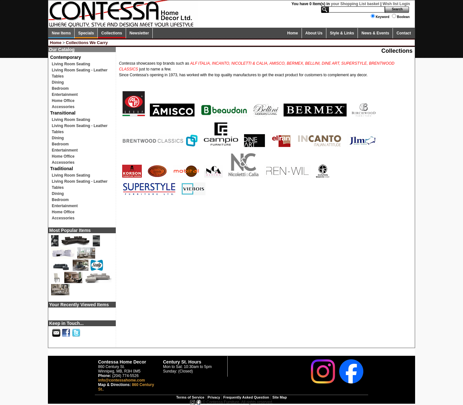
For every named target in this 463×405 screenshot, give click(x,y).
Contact (403, 33)
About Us (313, 33)
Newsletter (139, 33)
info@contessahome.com (121, 380)
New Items (61, 33)
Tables (58, 76)
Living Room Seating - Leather (79, 70)
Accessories (63, 107)
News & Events (375, 33)
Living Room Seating (71, 64)
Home (292, 33)
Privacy (214, 397)
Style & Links (342, 33)
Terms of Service (190, 397)
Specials (86, 33)
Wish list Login (396, 4)
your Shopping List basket (355, 4)
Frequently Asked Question (246, 397)
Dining (58, 82)
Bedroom (60, 88)
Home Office (63, 100)
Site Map (279, 397)
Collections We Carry (87, 42)
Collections (111, 33)
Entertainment (65, 94)
